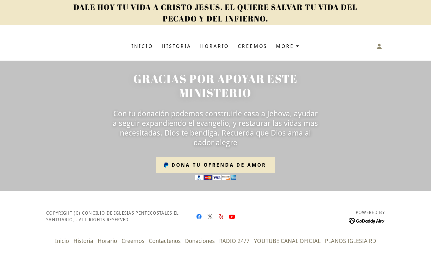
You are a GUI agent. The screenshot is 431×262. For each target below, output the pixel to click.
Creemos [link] (252, 46)
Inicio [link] (142, 46)
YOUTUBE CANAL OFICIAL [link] (287, 240)
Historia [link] (176, 46)
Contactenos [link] (165, 240)
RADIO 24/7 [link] (234, 240)
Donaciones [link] (200, 240)
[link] (199, 216)
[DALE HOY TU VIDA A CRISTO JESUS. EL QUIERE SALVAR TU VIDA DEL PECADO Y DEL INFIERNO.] (215, 12)
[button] (287, 47)
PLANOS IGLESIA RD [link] (350, 240)
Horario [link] (214, 46)
